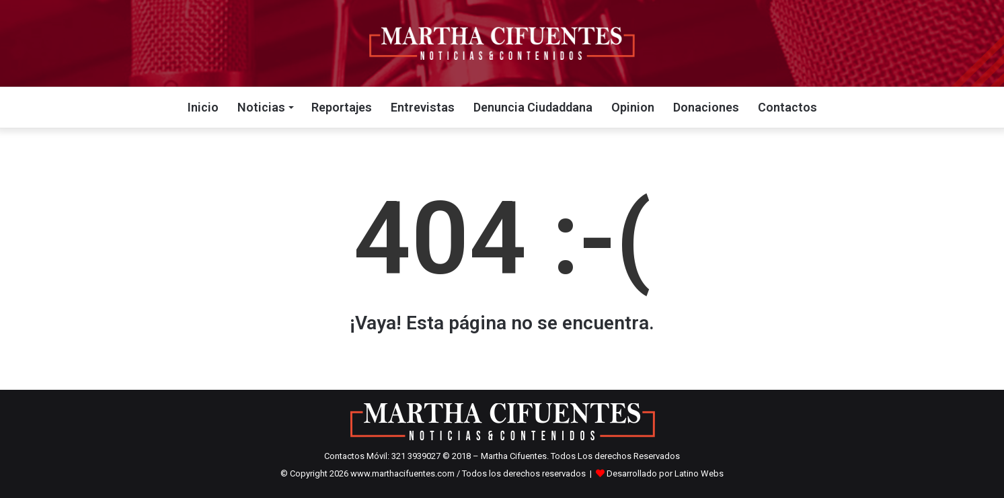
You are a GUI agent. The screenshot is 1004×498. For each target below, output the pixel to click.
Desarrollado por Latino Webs (665, 473)
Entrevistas (423, 107)
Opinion (632, 107)
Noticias (261, 107)
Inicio (203, 107)
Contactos (787, 107)
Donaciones (706, 107)
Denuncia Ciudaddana (532, 107)
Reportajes (341, 107)
